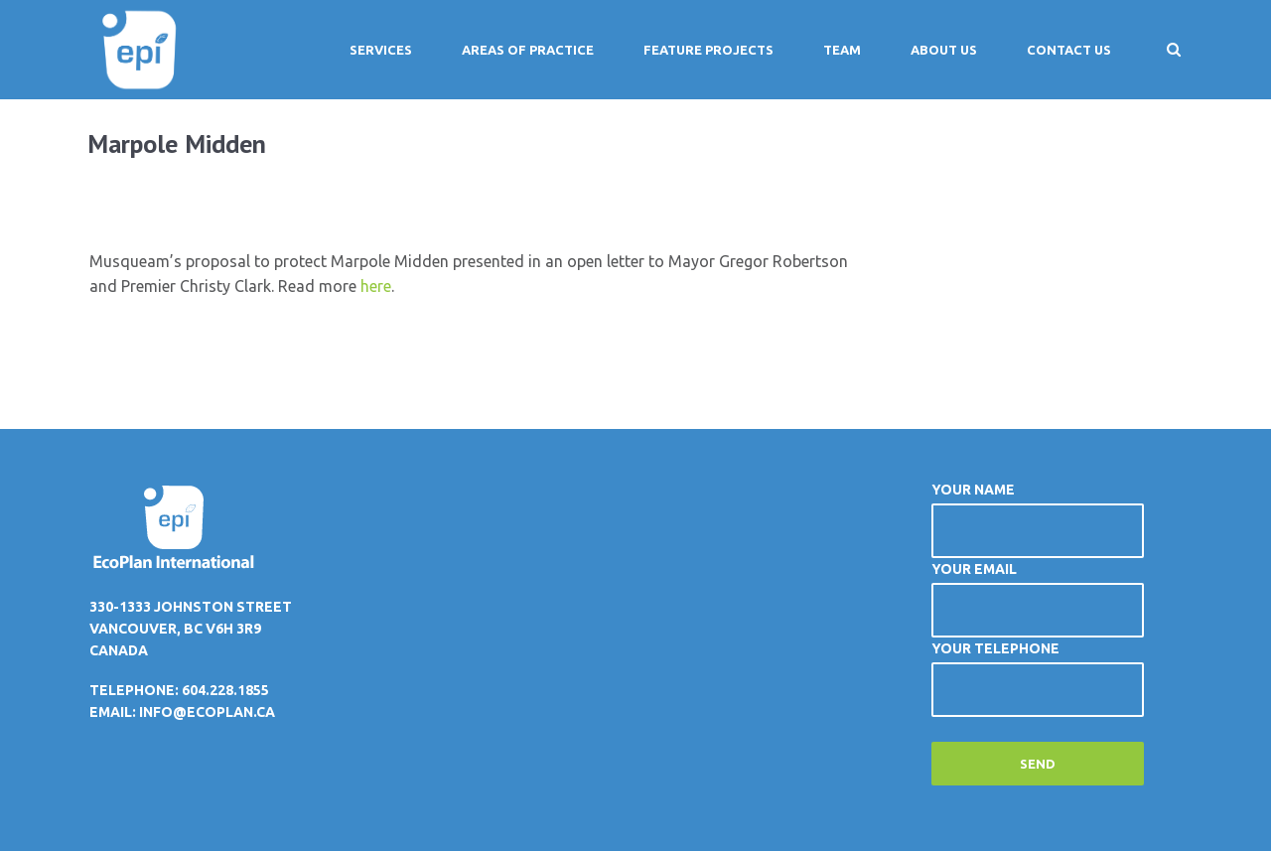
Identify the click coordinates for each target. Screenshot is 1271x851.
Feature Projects (708, 50)
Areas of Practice (528, 50)
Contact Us (1069, 50)
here (375, 286)
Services (381, 50)
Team (842, 50)
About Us (944, 50)
